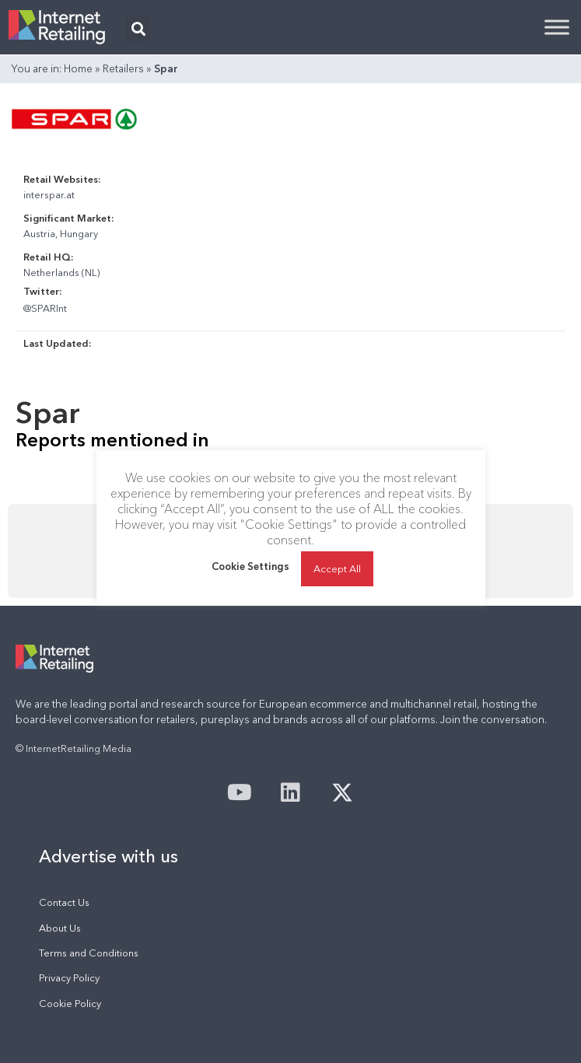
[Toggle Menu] (556, 26)
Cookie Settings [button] (250, 566)
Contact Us (64, 902)
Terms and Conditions (88, 953)
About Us (60, 928)
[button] (138, 28)
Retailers (123, 68)
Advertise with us (108, 856)
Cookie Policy (70, 1003)
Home (78, 68)
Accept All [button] (337, 568)
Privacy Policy (69, 978)
